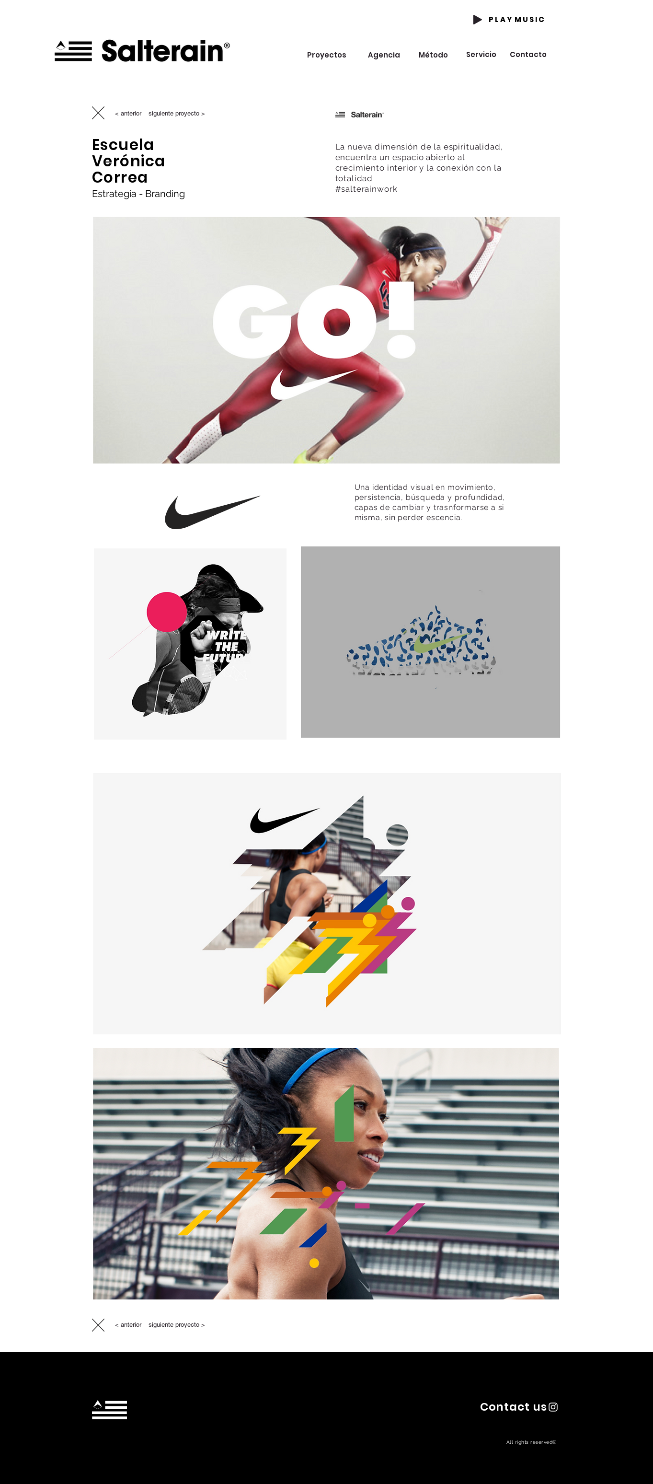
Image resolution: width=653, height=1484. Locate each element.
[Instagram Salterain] (553, 1407)
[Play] (477, 19)
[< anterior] (128, 113)
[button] (514, 1407)
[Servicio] (481, 54)
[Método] (433, 54)
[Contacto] (528, 54)
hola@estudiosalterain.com (112, 1446)
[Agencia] (384, 55)
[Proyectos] (327, 54)
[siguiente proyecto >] (177, 113)
